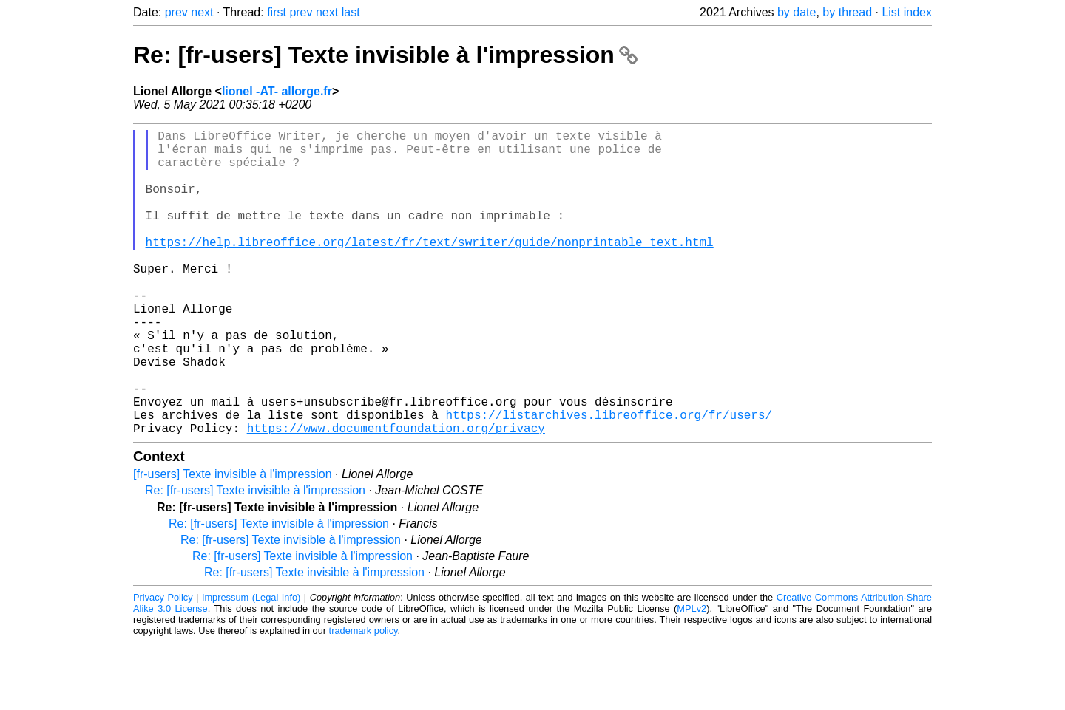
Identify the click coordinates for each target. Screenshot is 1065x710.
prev (176, 12)
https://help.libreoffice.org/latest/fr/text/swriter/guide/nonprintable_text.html (430, 268)
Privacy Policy (163, 665)
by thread (847, 12)
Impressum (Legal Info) (251, 665)
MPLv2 (691, 676)
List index (907, 12)
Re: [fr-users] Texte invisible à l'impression (385, 54)
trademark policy (363, 698)
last (351, 12)
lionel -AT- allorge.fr (277, 91)
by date (796, 12)
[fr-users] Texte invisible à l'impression (232, 542)
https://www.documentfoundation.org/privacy (396, 496)
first (276, 12)
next (202, 12)
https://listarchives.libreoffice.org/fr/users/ (608, 479)
